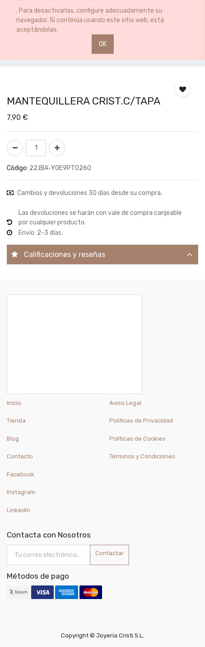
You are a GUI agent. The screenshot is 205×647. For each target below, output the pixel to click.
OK (103, 44)
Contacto (20, 456)
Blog (13, 438)
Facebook (20, 474)
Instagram (21, 492)
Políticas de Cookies (137, 438)
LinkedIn (19, 510)
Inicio (14, 403)
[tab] (102, 254)
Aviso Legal (125, 403)
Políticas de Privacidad (141, 420)
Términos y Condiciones (142, 456)
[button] (183, 89)
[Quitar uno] (15, 148)
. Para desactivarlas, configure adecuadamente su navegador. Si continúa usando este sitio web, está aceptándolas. (90, 20)
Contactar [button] (109, 553)
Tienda (16, 420)
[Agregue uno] (57, 148)
